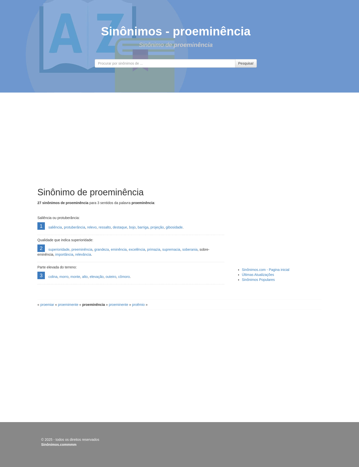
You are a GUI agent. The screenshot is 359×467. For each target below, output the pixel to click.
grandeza (101, 249)
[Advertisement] (179, 140)
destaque (120, 227)
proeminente (118, 305)
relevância (83, 254)
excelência (137, 249)
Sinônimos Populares (258, 280)
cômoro (124, 277)
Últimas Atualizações (258, 275)
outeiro (111, 277)
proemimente (68, 305)
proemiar (47, 305)
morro (64, 277)
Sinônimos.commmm (59, 445)
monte (75, 277)
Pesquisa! (246, 63)
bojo (132, 227)
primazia (153, 249)
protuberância (74, 227)
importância (64, 254)
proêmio (138, 305)
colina (53, 277)
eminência (119, 249)
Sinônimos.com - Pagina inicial (265, 270)
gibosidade (174, 227)
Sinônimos (131, 31)
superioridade (59, 249)
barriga (143, 227)
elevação (97, 277)
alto (85, 277)
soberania (190, 249)
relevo (92, 227)
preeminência (82, 249)
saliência (55, 227)
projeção (157, 227)
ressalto (104, 227)
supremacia (171, 249)
